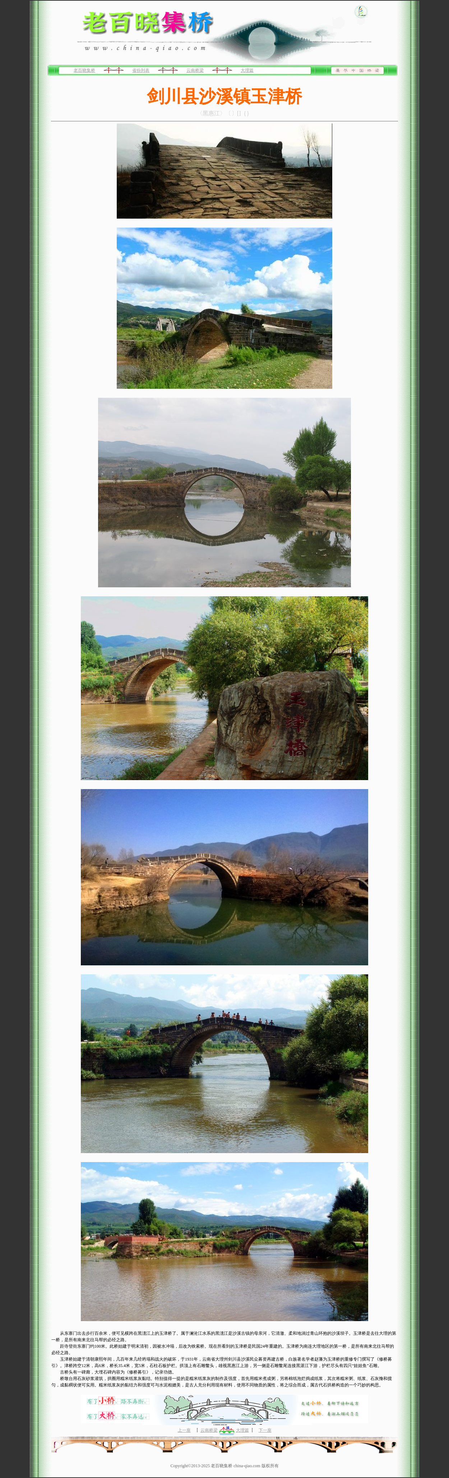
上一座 (184, 1430)
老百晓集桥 (84, 70)
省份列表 (140, 70)
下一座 (265, 1430)
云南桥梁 (195, 70)
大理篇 (247, 70)
